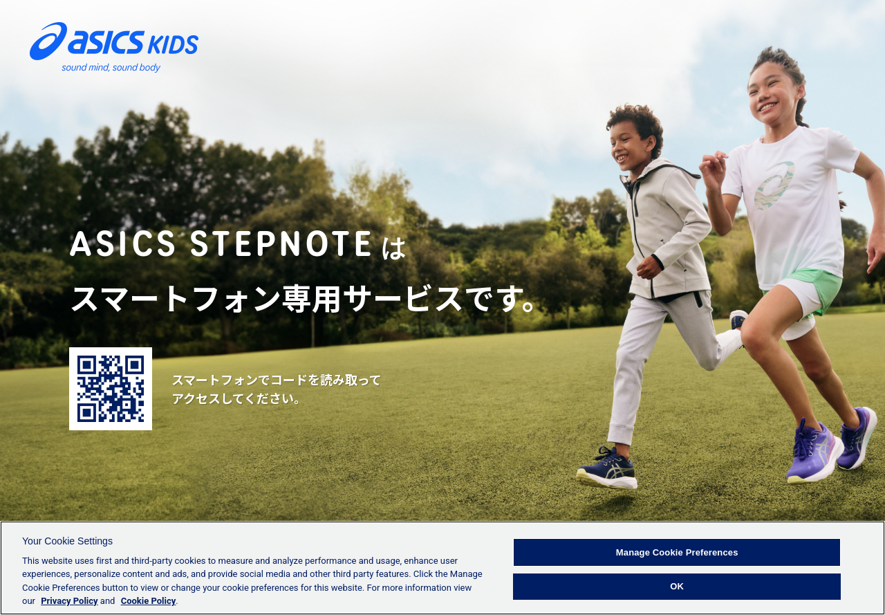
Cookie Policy (148, 601)
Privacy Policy (69, 601)
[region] (442, 568)
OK (677, 586)
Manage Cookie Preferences (677, 552)
